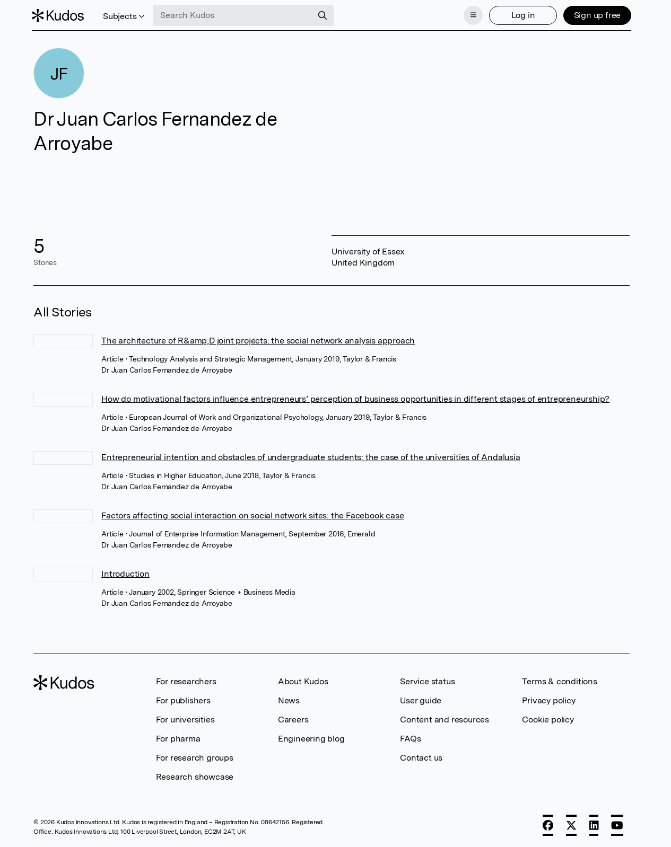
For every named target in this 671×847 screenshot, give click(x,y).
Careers (293, 718)
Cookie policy (547, 718)
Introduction (125, 573)
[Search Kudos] (235, 15)
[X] (571, 824)
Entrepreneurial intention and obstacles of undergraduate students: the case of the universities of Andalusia (310, 456)
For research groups (194, 757)
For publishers (183, 699)
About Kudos (303, 680)
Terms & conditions (559, 680)
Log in (521, 15)
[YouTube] (617, 824)
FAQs (410, 738)
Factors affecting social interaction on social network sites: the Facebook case (252, 514)
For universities (185, 718)
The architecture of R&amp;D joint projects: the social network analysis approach (258, 339)
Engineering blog (311, 738)
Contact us (421, 757)
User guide (420, 699)
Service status (427, 680)
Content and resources (444, 718)
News (289, 699)
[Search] (324, 15)
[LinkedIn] (594, 824)
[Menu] (471, 14)
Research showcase (195, 776)
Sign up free (595, 15)
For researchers (186, 680)
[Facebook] (548, 824)
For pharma (178, 738)
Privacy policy (548, 699)
